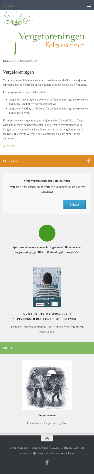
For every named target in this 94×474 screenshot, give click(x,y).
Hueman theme (66, 453)
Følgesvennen (47, 415)
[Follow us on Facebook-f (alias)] (88, 160)
